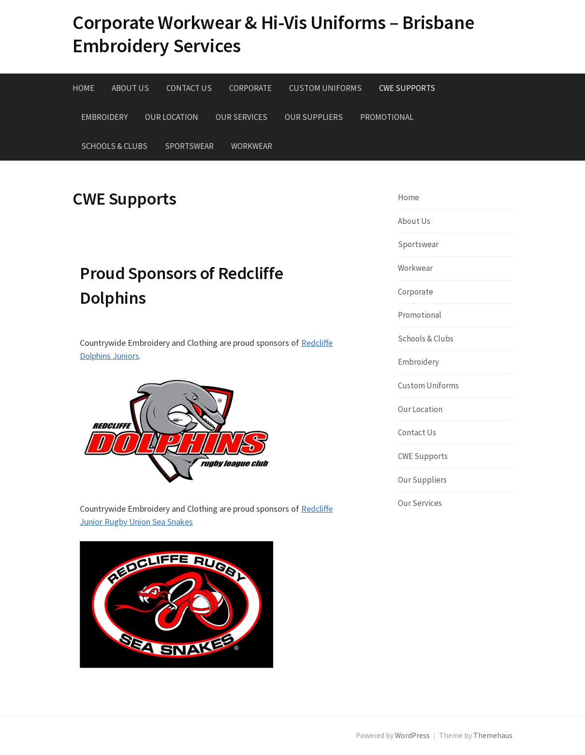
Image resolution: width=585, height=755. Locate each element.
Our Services (241, 117)
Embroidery (104, 117)
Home (83, 88)
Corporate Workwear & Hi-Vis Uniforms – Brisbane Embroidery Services (273, 34)
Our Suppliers (314, 117)
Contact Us (189, 88)
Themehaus (492, 735)
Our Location (171, 117)
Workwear (251, 146)
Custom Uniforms (325, 88)
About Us (130, 88)
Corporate (250, 88)
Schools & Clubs (114, 146)
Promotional (386, 117)
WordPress (412, 735)
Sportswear (189, 146)
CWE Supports (407, 88)
